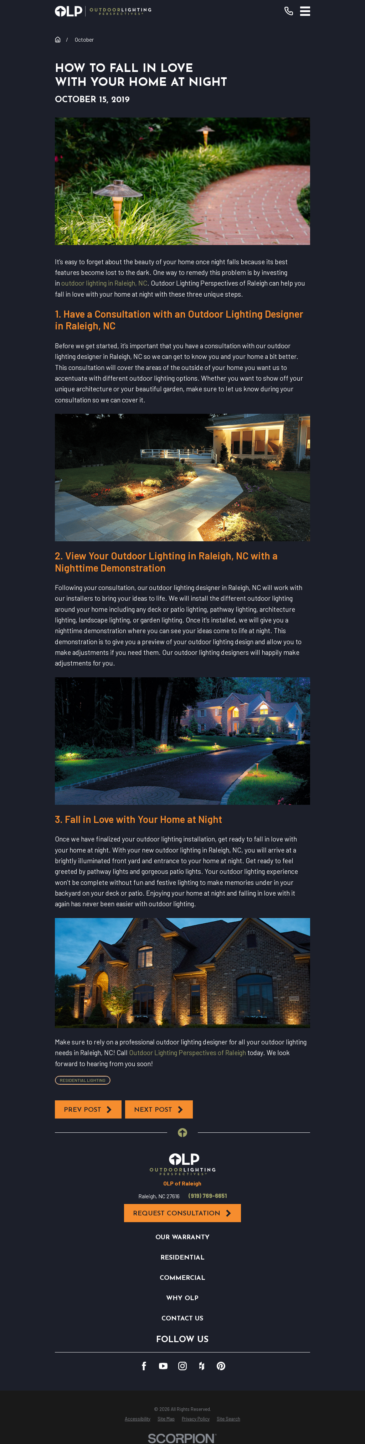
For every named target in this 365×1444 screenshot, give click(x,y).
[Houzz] (201, 1366)
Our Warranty (182, 1237)
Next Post (159, 1110)
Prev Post (88, 1110)
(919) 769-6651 (208, 1196)
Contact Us (182, 1318)
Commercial (182, 1278)
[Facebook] (144, 1366)
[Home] (103, 11)
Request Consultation (182, 1213)
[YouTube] (163, 1366)
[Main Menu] (305, 11)
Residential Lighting (83, 1080)
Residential (182, 1258)
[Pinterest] (221, 1366)
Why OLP (182, 1298)
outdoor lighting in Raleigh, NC (104, 283)
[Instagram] (182, 1366)
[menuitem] (137, 1419)
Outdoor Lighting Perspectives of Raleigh (187, 1052)
